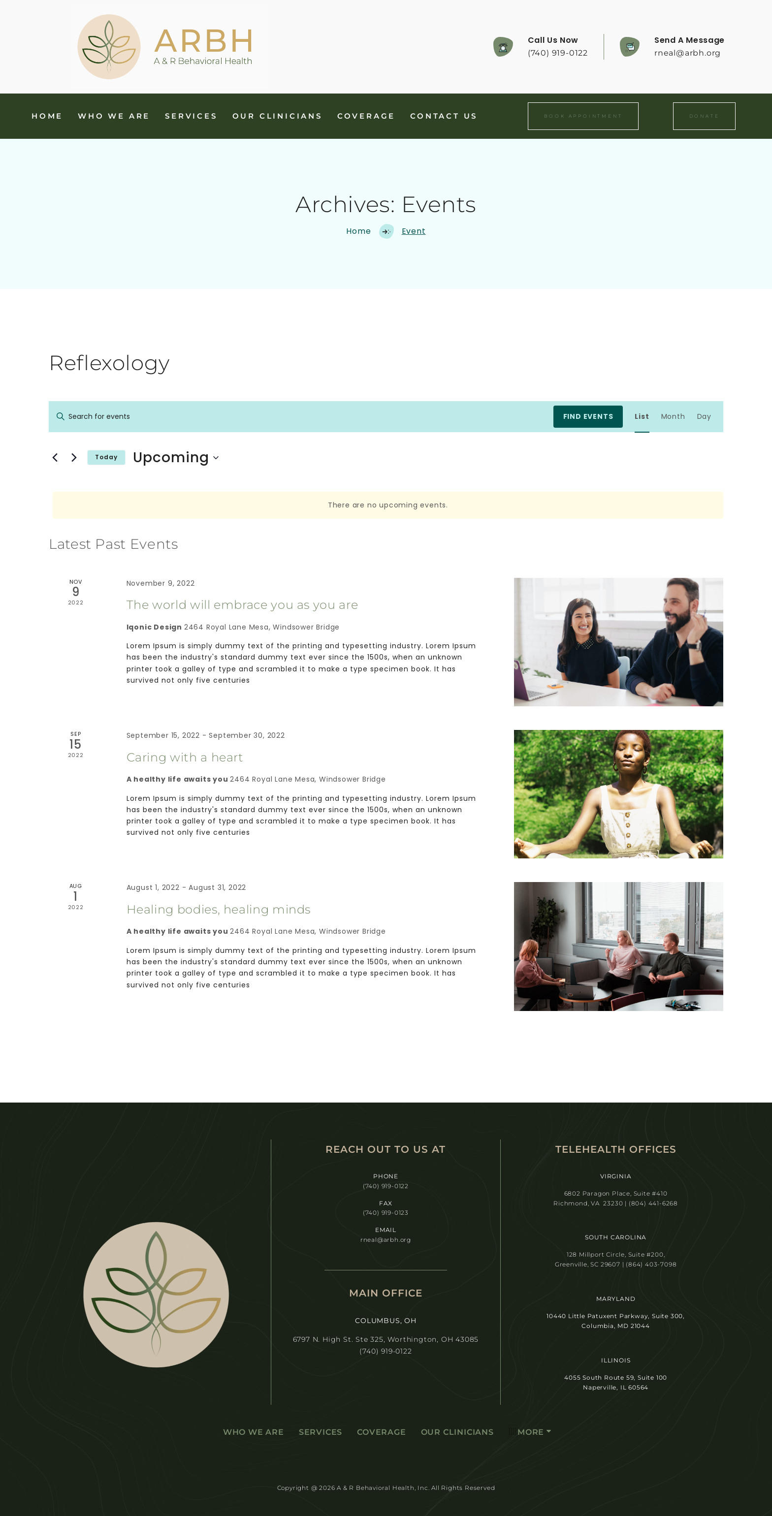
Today (106, 457)
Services (191, 116)
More (526, 1431)
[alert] (388, 505)
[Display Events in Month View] (673, 416)
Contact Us (444, 116)
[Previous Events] (55, 458)
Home (47, 116)
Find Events (588, 416)
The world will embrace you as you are (242, 605)
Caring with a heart (185, 757)
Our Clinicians (277, 116)
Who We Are (114, 116)
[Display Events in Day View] (704, 416)
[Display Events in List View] (642, 416)
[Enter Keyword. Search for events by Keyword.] (301, 416)
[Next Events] (74, 458)
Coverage (366, 116)
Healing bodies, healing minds (219, 909)
